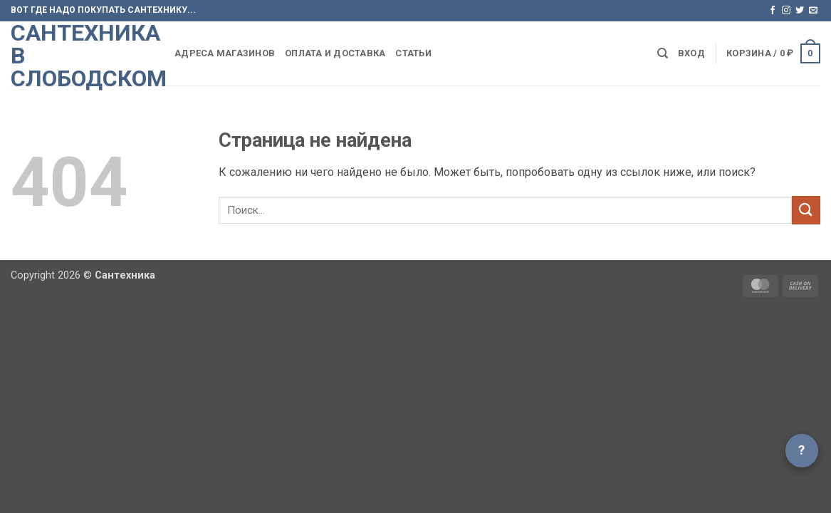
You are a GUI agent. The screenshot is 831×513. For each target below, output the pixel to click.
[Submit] (806, 210)
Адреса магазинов (224, 53)
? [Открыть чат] (801, 450)
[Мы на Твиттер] (799, 11)
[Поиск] (662, 53)
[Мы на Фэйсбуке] (772, 11)
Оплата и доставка (335, 53)
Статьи (413, 53)
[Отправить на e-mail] (813, 11)
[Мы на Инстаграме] (786, 11)
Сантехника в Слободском (82, 55)
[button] (691, 53)
